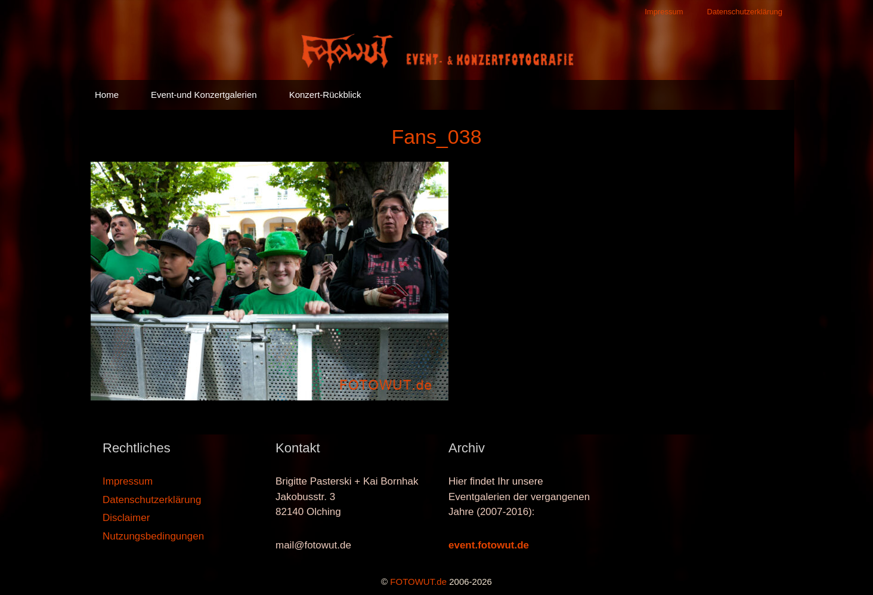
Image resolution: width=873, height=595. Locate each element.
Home (107, 95)
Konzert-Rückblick (325, 95)
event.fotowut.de (488, 545)
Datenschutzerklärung (744, 11)
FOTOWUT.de (418, 581)
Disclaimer (126, 517)
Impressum (664, 11)
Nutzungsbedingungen (153, 536)
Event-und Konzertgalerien (204, 95)
